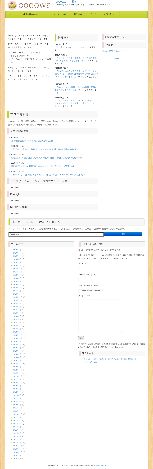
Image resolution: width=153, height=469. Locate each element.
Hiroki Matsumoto (100, 465)
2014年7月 (17, 310)
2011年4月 (17, 433)
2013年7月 (17, 348)
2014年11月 (17, 297)
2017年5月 (17, 253)
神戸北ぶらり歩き (91, 362)
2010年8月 (17, 458)
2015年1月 (17, 291)
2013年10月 (17, 338)
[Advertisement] (66, 25)
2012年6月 (17, 389)
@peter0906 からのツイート (115, 51)
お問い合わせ (110, 14)
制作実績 (78, 14)
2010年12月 (17, 446)
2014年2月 (17, 326)
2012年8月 (17, 383)
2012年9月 (17, 379)
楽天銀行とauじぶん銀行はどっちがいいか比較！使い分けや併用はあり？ (44, 166)
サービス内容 (60, 14)
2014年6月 (17, 313)
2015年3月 (17, 285)
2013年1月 (17, 367)
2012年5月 (17, 392)
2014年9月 (17, 303)
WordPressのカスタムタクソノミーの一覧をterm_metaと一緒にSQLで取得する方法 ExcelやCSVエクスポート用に (76, 74)
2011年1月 (17, 443)
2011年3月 (17, 436)
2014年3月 (17, 322)
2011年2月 (17, 439)
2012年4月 (17, 395)
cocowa (68, 465)
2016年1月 (17, 265)
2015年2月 (17, 288)
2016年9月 (17, 256)
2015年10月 (17, 272)
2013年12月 (17, 332)
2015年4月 (17, 281)
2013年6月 (17, 351)
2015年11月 (17, 269)
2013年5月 (17, 354)
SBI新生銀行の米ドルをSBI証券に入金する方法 (32, 141)
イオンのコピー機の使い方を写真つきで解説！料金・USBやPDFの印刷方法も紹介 (48, 175)
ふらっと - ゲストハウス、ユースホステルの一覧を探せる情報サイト (111, 359)
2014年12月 (17, 294)
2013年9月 (17, 341)
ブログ (93, 14)
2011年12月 (17, 408)
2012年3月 (17, 398)
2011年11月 (17, 411)
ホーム (12, 14)
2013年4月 (17, 357)
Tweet (117, 58)
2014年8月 (17, 307)
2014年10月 (17, 300)
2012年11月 (17, 373)
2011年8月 (17, 421)
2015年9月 (17, 275)
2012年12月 (17, 370)
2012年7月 (17, 386)
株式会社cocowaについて (34, 14)
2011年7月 (17, 424)
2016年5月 (17, 262)
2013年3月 (17, 360)
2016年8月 (17, 259)
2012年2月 (17, 401)
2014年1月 (17, 329)
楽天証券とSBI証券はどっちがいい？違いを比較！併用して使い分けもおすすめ (46, 158)
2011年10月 (17, 414)
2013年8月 (17, 345)
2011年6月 (17, 427)
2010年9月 (17, 455)
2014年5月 (17, 316)
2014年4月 (17, 319)
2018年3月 (17, 250)
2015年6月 (17, 278)
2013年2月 (17, 364)
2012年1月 (17, 405)
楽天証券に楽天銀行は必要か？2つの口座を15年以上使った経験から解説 (43, 149)
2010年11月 (17, 449)
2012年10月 (17, 376)
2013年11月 (17, 335)
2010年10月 (17, 452)
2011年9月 (17, 417)
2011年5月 (17, 430)
